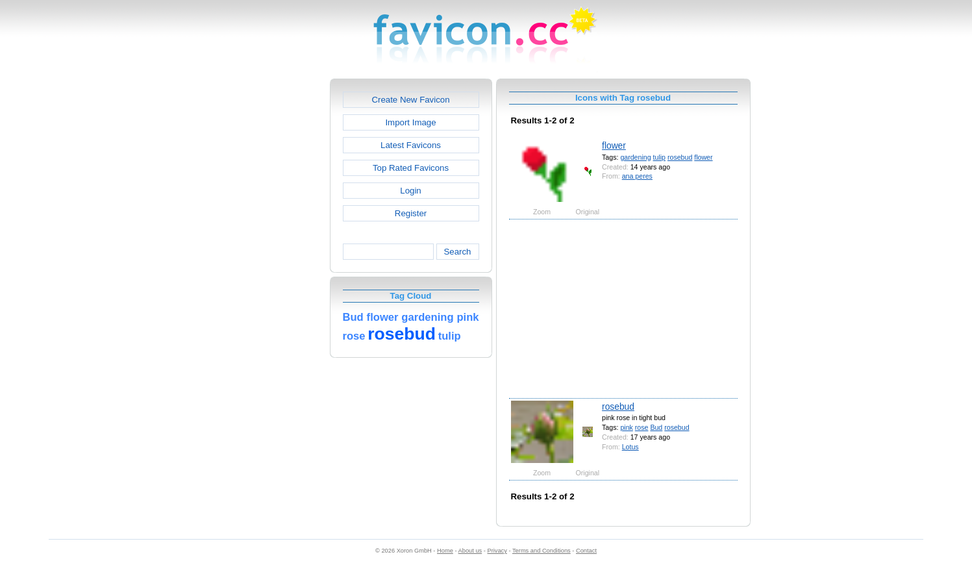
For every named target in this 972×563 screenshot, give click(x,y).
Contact (586, 550)
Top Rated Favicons (411, 168)
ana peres (637, 176)
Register (411, 213)
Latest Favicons (410, 145)
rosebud (679, 157)
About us (470, 550)
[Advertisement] (274, 273)
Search (457, 251)
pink (626, 427)
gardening (635, 157)
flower (614, 145)
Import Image (410, 122)
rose (642, 427)
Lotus (630, 447)
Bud (656, 427)
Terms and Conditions (541, 550)
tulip (659, 157)
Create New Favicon (410, 100)
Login (410, 190)
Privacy (496, 550)
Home (445, 550)
